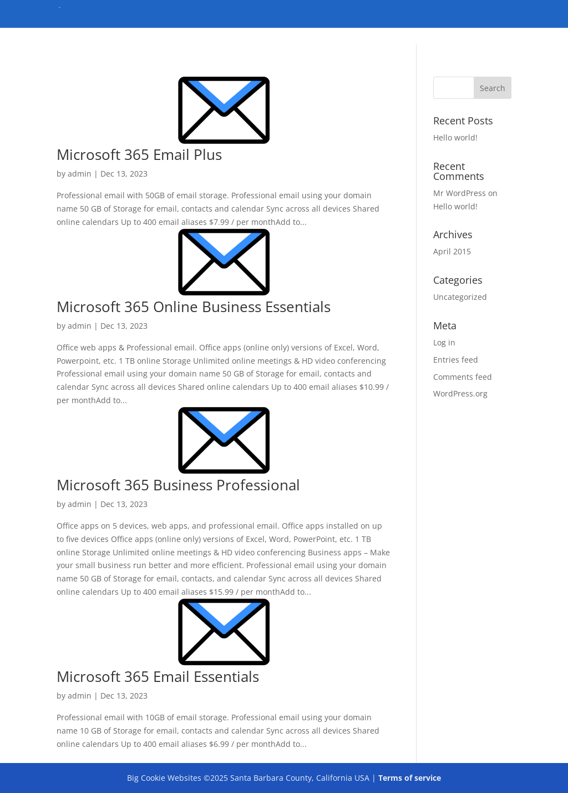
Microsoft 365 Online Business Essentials (194, 307)
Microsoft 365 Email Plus (139, 154)
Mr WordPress (459, 193)
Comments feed (462, 377)
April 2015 (452, 251)
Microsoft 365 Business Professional (178, 485)
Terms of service (409, 777)
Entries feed (455, 359)
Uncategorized (460, 297)
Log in (444, 342)
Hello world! (455, 137)
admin (80, 173)
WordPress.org (460, 393)
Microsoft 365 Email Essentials (158, 676)
